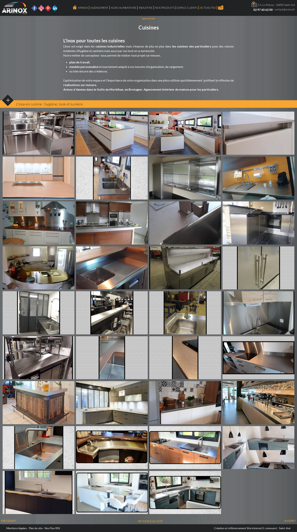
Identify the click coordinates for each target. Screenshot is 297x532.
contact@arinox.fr (285, 9)
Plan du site (36, 528)
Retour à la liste (150, 521)
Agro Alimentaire (123, 7)
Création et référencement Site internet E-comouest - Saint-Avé (252, 528)
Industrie (146, 7)
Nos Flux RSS (52, 528)
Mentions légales (16, 528)
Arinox (83, 7)
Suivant (290, 520)
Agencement (99, 7)
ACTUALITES (208, 7)
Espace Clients (187, 7)
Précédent (8, 520)
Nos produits (165, 7)
